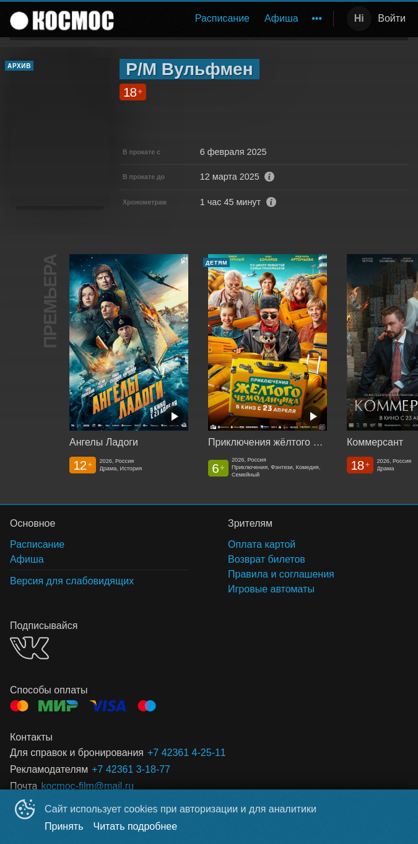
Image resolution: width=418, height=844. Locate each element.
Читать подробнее (136, 826)
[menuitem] (222, 18)
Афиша (281, 18)
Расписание (222, 18)
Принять (64, 826)
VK (29, 647)
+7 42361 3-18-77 (131, 769)
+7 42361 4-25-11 (186, 752)
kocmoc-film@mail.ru (87, 786)
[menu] (226, 18)
